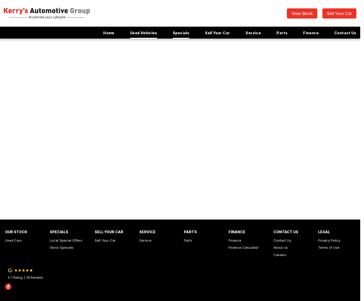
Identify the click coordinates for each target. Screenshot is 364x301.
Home (108, 33)
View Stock (302, 13)
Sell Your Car (339, 13)
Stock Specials (62, 247)
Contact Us (345, 33)
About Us (280, 247)
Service (253, 33)
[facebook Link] (8, 286)
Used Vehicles (143, 33)
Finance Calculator (244, 247)
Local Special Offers (66, 240)
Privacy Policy (329, 240)
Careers (279, 255)
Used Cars (13, 240)
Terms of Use (328, 247)
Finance (311, 33)
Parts (281, 33)
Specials (181, 33)
